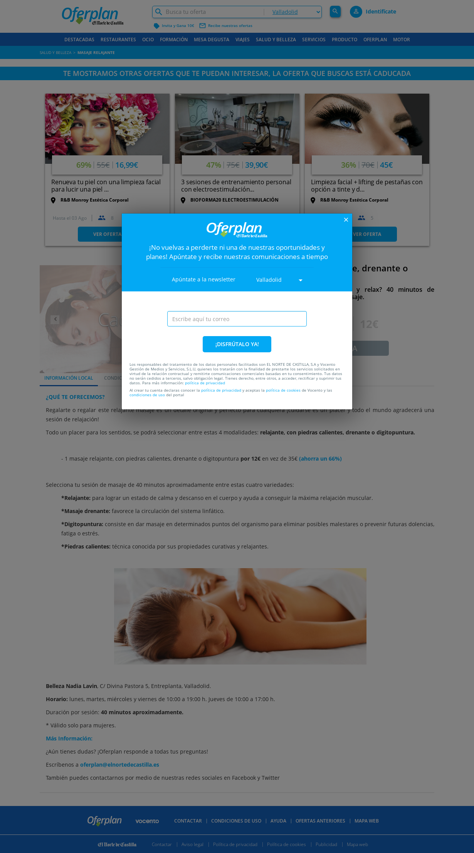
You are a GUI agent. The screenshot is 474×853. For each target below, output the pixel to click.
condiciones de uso (147, 394)
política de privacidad (205, 382)
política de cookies (283, 390)
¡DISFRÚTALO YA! (237, 344)
